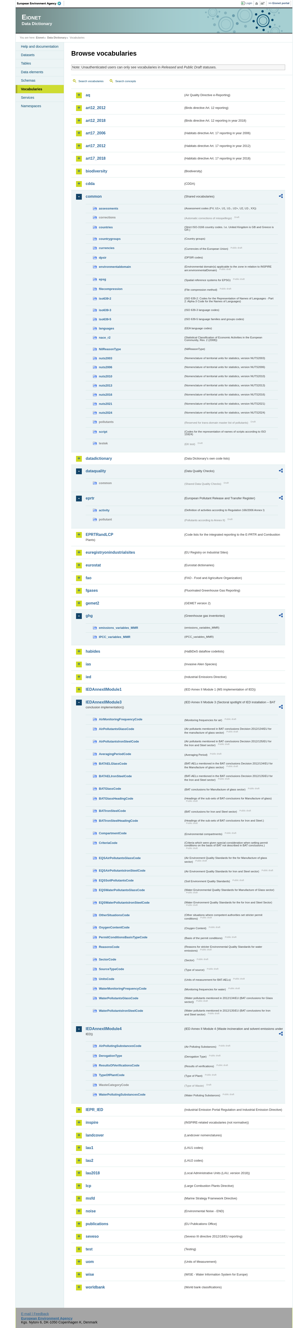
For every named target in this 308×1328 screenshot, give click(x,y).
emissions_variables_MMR (118, 628)
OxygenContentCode (114, 927)
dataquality (96, 471)
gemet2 (92, 603)
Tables (26, 63)
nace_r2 (104, 337)
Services (27, 97)
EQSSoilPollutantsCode (116, 880)
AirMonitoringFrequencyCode (120, 719)
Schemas (28, 80)
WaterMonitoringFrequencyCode (123, 988)
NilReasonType (110, 349)
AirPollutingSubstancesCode (120, 1046)
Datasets (28, 55)
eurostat (93, 565)
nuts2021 (105, 404)
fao (88, 578)
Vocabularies (31, 89)
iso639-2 (105, 298)
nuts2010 (105, 376)
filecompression (110, 289)
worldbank (95, 1287)
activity (104, 510)
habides (93, 651)
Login (248, 3)
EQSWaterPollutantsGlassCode (122, 890)
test (89, 1249)
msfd (90, 1198)
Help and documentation (39, 46)
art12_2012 (96, 108)
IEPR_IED (94, 1110)
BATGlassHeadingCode (116, 798)
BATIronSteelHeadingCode (118, 820)
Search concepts (125, 81)
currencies (107, 248)
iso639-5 (105, 319)
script (103, 432)
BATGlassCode (110, 788)
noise (91, 1211)
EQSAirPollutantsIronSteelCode (122, 870)
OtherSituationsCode (114, 915)
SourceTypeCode (111, 969)
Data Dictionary (56, 37)
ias (88, 664)
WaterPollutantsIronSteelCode (121, 1010)
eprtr (90, 498)
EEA (40, 3)
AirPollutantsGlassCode (116, 729)
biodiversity (96, 171)
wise (90, 1274)
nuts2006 (105, 367)
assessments (108, 208)
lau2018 (93, 1173)
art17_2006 (96, 133)
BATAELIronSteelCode (115, 776)
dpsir (102, 257)
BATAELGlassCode (113, 763)
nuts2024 (105, 412)
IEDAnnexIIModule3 (104, 702)
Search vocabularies (90, 81)
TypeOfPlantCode (111, 1075)
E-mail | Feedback (35, 1314)
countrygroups (110, 239)
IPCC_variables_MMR (114, 637)
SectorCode (107, 959)
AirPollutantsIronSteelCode (119, 741)
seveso (92, 1236)
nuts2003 (105, 358)
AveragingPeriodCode (115, 754)
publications (97, 1224)
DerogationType (110, 1056)
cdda (90, 184)
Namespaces (31, 106)
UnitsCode (106, 979)
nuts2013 (105, 385)
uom (90, 1262)
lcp (88, 1186)
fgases (92, 590)
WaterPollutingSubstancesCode (122, 1094)
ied (88, 677)
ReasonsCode (109, 947)
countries (106, 227)
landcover (95, 1135)
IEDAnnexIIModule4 (104, 1029)
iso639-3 (105, 310)
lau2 (89, 1160)
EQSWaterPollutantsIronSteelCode (124, 902)
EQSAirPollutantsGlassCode (120, 858)
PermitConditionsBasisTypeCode (123, 937)
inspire (92, 1122)
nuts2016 (105, 394)
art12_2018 (96, 120)
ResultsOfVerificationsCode (119, 1065)
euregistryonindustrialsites (110, 552)
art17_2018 (96, 158)
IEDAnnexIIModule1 (104, 689)
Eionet (40, 37)
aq (88, 95)
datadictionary (99, 458)
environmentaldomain (115, 267)
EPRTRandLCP (99, 535)
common (94, 196)
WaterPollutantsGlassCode (118, 998)
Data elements (32, 72)
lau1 (89, 1148)
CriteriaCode (108, 843)
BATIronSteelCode (112, 811)
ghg (89, 616)
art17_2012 (96, 146)
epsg (102, 279)
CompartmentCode (113, 833)
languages (106, 328)
